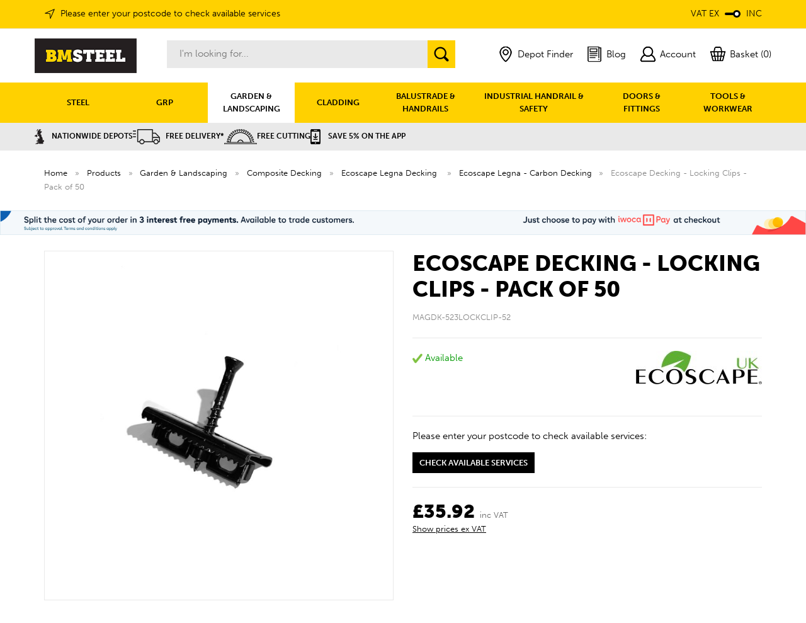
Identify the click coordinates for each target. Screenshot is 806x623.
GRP (164, 102)
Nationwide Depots (84, 136)
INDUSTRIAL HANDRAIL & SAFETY (534, 102)
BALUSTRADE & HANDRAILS (425, 102)
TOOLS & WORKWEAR (727, 102)
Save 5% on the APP (358, 136)
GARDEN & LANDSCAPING (251, 102)
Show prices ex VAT (449, 529)
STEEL (78, 102)
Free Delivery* (178, 136)
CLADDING (338, 102)
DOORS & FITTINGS (642, 102)
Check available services (473, 462)
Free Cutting (267, 136)
